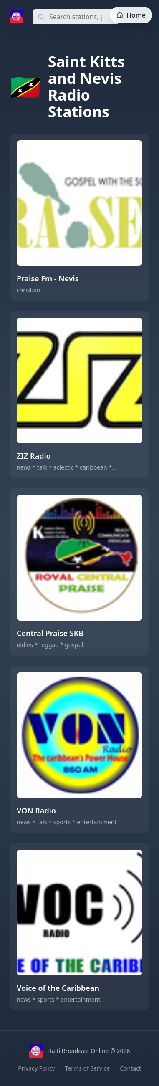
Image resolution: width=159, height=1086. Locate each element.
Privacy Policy (36, 1068)
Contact (130, 1068)
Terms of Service (87, 1068)
